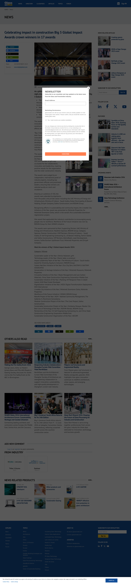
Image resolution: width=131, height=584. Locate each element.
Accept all (111, 580)
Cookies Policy (6, 581)
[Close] (88, 88)
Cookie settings (14, 581)
